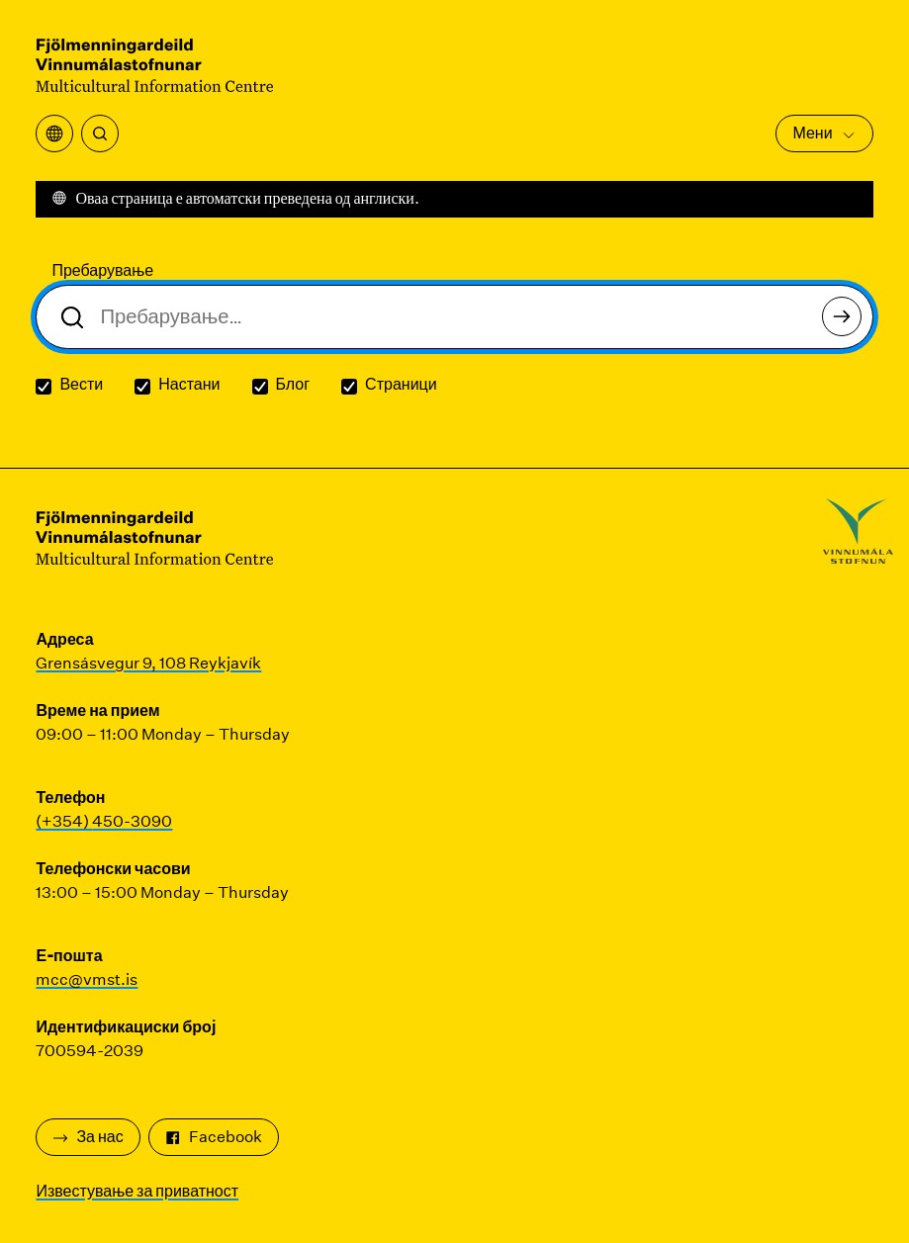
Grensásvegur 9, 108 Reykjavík (148, 663)
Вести (81, 384)
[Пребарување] (100, 133)
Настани (189, 384)
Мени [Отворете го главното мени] (824, 133)
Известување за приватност (137, 1191)
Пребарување (102, 270)
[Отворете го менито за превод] (54, 133)
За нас (87, 1136)
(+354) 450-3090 (104, 821)
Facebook (213, 1136)
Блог (293, 384)
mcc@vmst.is (86, 979)
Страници (401, 384)
